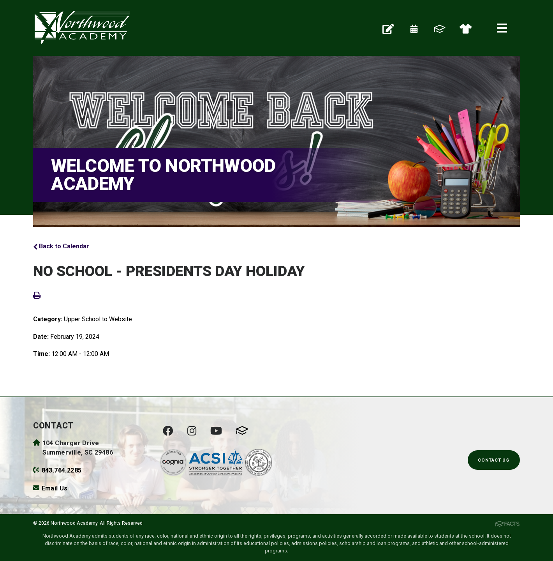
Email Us (55, 488)
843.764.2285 (62, 470)
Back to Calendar (61, 246)
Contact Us (493, 460)
